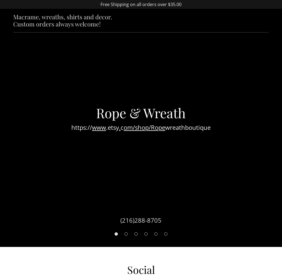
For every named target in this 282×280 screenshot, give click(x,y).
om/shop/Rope (144, 127)
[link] (73, 25)
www (99, 127)
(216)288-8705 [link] (140, 220)
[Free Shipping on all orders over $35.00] (141, 4)
